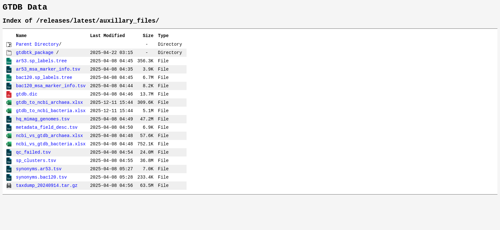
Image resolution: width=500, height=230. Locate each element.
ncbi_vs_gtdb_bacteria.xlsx (50, 148)
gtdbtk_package (35, 56)
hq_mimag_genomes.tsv (43, 123)
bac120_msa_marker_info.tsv (50, 90)
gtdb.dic (26, 98)
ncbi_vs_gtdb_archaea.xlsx (49, 139)
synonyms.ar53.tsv (39, 173)
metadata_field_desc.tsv (46, 131)
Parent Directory (37, 48)
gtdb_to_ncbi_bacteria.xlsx (50, 114)
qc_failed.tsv (33, 156)
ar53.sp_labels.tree (41, 65)
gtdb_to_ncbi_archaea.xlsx (49, 106)
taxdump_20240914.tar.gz (46, 189)
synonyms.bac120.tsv (41, 181)
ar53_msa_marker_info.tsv (48, 73)
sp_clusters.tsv (36, 164)
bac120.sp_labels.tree (44, 81)
